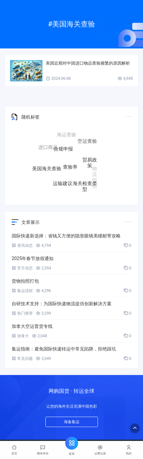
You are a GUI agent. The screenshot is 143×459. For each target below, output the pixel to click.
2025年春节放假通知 (33, 258)
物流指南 (94, 176)
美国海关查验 (46, 168)
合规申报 (63, 150)
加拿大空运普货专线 (32, 326)
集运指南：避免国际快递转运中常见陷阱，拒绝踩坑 (64, 348)
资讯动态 (22, 245)
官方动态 (22, 268)
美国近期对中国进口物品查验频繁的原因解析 (88, 63)
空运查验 (87, 141)
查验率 (70, 168)
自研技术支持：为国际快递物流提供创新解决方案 (62, 303)
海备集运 (71, 422)
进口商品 (48, 147)
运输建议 (62, 183)
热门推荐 (22, 313)
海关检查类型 (85, 186)
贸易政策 (89, 163)
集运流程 (22, 290)
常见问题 (22, 358)
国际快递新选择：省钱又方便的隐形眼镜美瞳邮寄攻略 (66, 235)
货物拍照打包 (25, 281)
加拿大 (20, 336)
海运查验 (66, 135)
